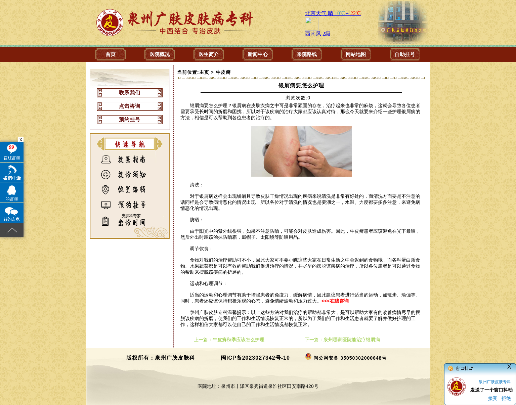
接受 (493, 398)
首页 (110, 54)
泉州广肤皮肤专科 (495, 381)
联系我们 (129, 92)
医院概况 (159, 54)
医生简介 (209, 54)
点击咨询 (129, 106)
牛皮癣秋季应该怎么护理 (238, 339)
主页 (204, 72)
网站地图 (356, 54)
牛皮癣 (223, 72)
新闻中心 (258, 54)
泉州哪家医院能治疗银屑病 (352, 339)
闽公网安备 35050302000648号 (350, 358)
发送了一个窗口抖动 (491, 390)
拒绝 (506, 398)
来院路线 (307, 54)
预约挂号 (129, 119)
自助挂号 (405, 54)
